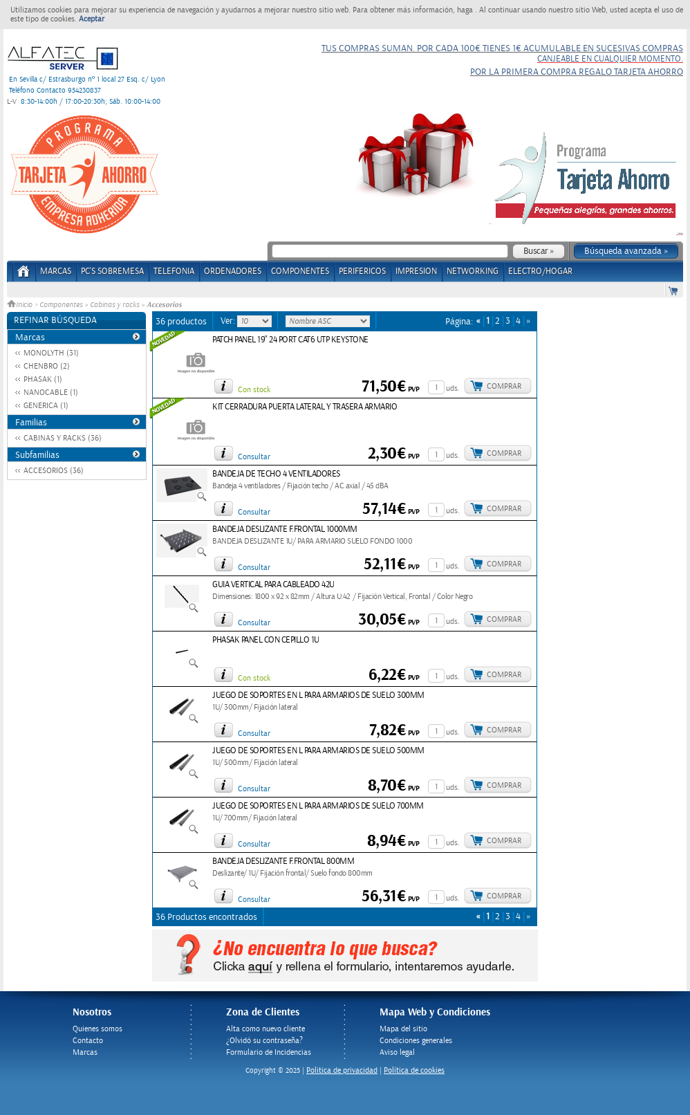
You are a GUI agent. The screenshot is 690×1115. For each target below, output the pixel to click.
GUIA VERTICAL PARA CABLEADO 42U (273, 585)
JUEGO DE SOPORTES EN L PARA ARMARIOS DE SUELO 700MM (318, 806)
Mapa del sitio (403, 1028)
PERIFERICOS (362, 271)
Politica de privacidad (341, 1070)
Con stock (254, 389)
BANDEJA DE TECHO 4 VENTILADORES (276, 474)
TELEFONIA (173, 271)
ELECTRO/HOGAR (540, 271)
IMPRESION (416, 271)
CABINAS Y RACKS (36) (63, 438)
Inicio (21, 305)
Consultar (254, 456)
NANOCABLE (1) (51, 392)
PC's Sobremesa (112, 271)
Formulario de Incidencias (268, 1052)
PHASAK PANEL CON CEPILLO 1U (265, 640)
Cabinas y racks (114, 305)
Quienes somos (97, 1028)
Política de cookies (414, 1070)
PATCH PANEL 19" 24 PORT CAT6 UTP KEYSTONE (290, 340)
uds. (453, 388)
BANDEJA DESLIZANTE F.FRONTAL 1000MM (284, 529)
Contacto (88, 1040)
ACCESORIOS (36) (54, 470)
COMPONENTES (300, 271)
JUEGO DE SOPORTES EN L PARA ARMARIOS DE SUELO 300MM (318, 695)
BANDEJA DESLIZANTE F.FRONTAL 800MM (283, 861)
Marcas (55, 271)
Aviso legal (397, 1052)
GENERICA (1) (46, 405)
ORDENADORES (232, 271)
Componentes (60, 305)
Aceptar (91, 19)
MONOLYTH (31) (51, 353)
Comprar (504, 386)
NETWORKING (472, 271)
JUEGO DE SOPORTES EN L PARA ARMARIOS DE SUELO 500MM (318, 751)
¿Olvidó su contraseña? (264, 1040)
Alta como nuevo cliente (265, 1028)
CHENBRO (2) (47, 366)
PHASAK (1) (43, 379)
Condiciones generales (416, 1040)
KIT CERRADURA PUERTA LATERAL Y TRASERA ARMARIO (304, 407)
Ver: (229, 320)
